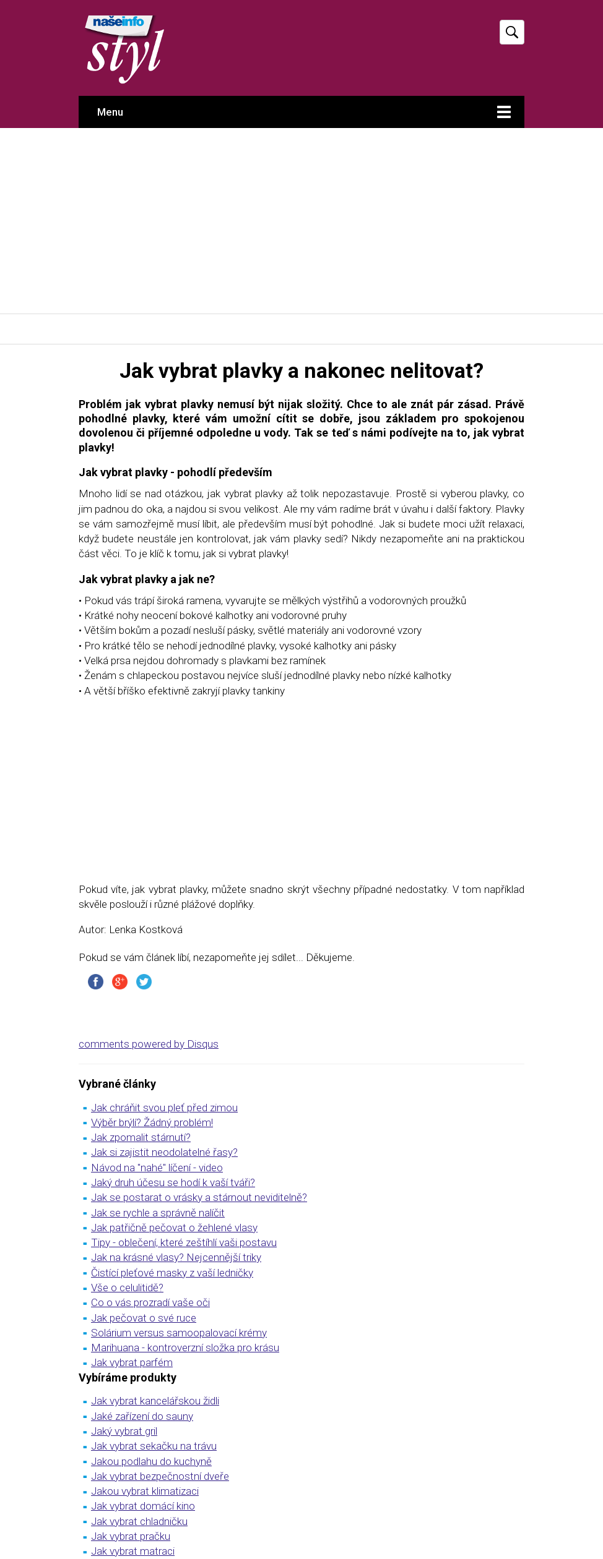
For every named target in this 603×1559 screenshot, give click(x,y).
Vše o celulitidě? (127, 1287)
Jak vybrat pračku (130, 1536)
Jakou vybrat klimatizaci (145, 1491)
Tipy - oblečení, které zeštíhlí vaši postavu (184, 1242)
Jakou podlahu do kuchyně (151, 1461)
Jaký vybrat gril (124, 1431)
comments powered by (149, 1044)
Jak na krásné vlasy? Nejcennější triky (176, 1257)
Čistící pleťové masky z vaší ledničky (172, 1272)
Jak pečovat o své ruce (143, 1318)
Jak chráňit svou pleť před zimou (164, 1107)
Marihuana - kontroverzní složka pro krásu (185, 1347)
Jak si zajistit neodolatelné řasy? (164, 1152)
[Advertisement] (301, 220)
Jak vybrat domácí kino (143, 1506)
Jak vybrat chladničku (139, 1521)
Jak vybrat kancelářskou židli (155, 1401)
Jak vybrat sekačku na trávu (154, 1446)
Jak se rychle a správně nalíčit (158, 1213)
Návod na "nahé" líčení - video (157, 1167)
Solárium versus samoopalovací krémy (179, 1332)
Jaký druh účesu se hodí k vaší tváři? (173, 1182)
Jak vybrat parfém (132, 1362)
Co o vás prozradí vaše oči (150, 1302)
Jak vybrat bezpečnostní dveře (160, 1476)
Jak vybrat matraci (133, 1551)
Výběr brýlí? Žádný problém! (152, 1122)
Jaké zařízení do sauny (142, 1416)
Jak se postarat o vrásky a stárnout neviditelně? (199, 1197)
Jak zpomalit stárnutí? (141, 1137)
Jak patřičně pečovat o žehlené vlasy (174, 1227)
